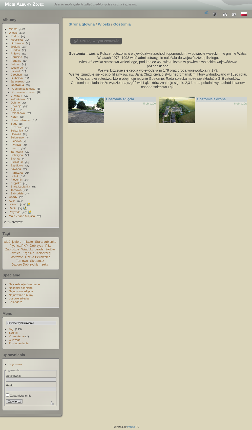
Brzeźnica (17, 127)
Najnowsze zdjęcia (21, 291)
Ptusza (15, 148)
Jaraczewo (17, 81)
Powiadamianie (19, 343)
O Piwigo (15, 339)
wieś (7, 241)
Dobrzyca (17, 155)
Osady (13, 196)
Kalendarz (15, 301)
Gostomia (17, 84)
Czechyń (16, 74)
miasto (28, 241)
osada (39, 249)
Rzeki (12, 208)
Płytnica (16, 144)
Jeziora (13, 204)
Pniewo (15, 53)
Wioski (13, 32)
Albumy (9, 20)
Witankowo (18, 99)
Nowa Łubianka (21, 120)
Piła (47, 245)
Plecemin (16, 179)
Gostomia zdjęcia (23, 88)
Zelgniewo (17, 137)
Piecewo (16, 140)
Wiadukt (27, 249)
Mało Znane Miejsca (22, 215)
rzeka (44, 264)
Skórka (15, 158)
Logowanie (16, 364)
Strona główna (82, 24)
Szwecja (16, 106)
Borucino (16, 56)
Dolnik (15, 176)
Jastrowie (16, 257)
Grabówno (17, 43)
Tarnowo (16, 189)
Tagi (11, 329)
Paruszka (17, 172)
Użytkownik (13, 375)
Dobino (15, 102)
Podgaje (16, 60)
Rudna (15, 36)
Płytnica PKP (18, 245)
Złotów (50, 249)
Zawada (16, 168)
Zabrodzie (17, 193)
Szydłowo (17, 165)
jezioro (16, 241)
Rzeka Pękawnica (37, 257)
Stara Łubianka (20, 186)
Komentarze (16, 336)
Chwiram (16, 95)
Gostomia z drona (23, 92)
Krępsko (16, 183)
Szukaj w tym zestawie (99, 41)
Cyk (13, 109)
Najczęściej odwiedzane (24, 284)
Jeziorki (16, 46)
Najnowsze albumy (21, 294)
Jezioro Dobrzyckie (25, 264)
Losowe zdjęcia (19, 298)
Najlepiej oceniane (21, 287)
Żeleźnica (17, 130)
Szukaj (13, 332)
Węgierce (17, 67)
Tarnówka (17, 151)
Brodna (15, 50)
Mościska (17, 39)
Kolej (12, 200)
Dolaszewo (18, 112)
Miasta (13, 28)
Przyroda (15, 212)
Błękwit (15, 71)
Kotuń (14, 116)
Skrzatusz (17, 161)
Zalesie (15, 64)
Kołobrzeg (43, 253)
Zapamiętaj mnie (18, 395)
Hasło (9, 385)
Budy (14, 123)
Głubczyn (17, 78)
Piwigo (131, 426)
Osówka (16, 133)
